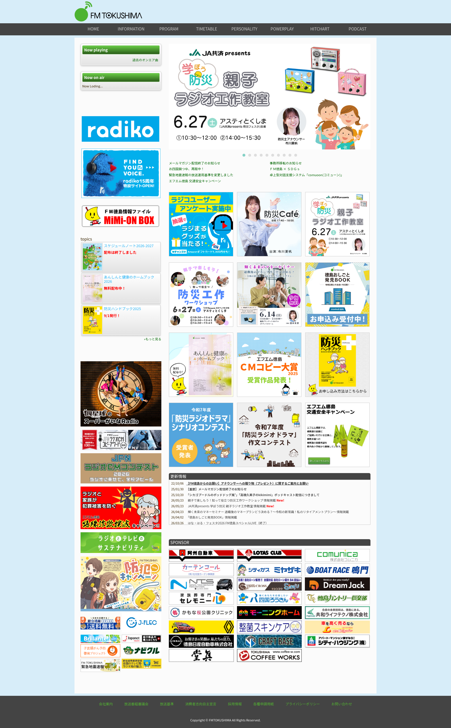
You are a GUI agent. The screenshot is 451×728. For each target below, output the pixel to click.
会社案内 (106, 703)
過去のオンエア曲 (145, 59)
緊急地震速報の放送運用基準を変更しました (201, 174)
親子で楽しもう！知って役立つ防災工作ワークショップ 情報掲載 (232, 500)
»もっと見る (152, 339)
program (168, 29)
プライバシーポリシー (302, 703)
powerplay (282, 29)
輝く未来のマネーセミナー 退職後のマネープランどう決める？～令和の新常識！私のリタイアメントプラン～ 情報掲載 (268, 512)
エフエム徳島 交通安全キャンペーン (195, 180)
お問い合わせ (341, 703)
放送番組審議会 (136, 703)
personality (244, 29)
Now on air (94, 77)
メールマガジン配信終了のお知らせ (194, 163)
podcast (358, 29)
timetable (206, 29)
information (131, 29)
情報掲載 (212, 517)
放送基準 (167, 703)
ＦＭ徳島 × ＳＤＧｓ (285, 168)
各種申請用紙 (263, 703)
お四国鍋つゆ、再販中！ (186, 168)
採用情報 (235, 703)
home (93, 29)
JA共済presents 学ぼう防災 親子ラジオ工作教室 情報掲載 (227, 506)
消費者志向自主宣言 (200, 703)
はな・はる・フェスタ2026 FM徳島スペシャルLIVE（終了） (228, 523)
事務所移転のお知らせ (286, 163)
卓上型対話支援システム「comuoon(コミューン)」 (307, 174)
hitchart (320, 29)
